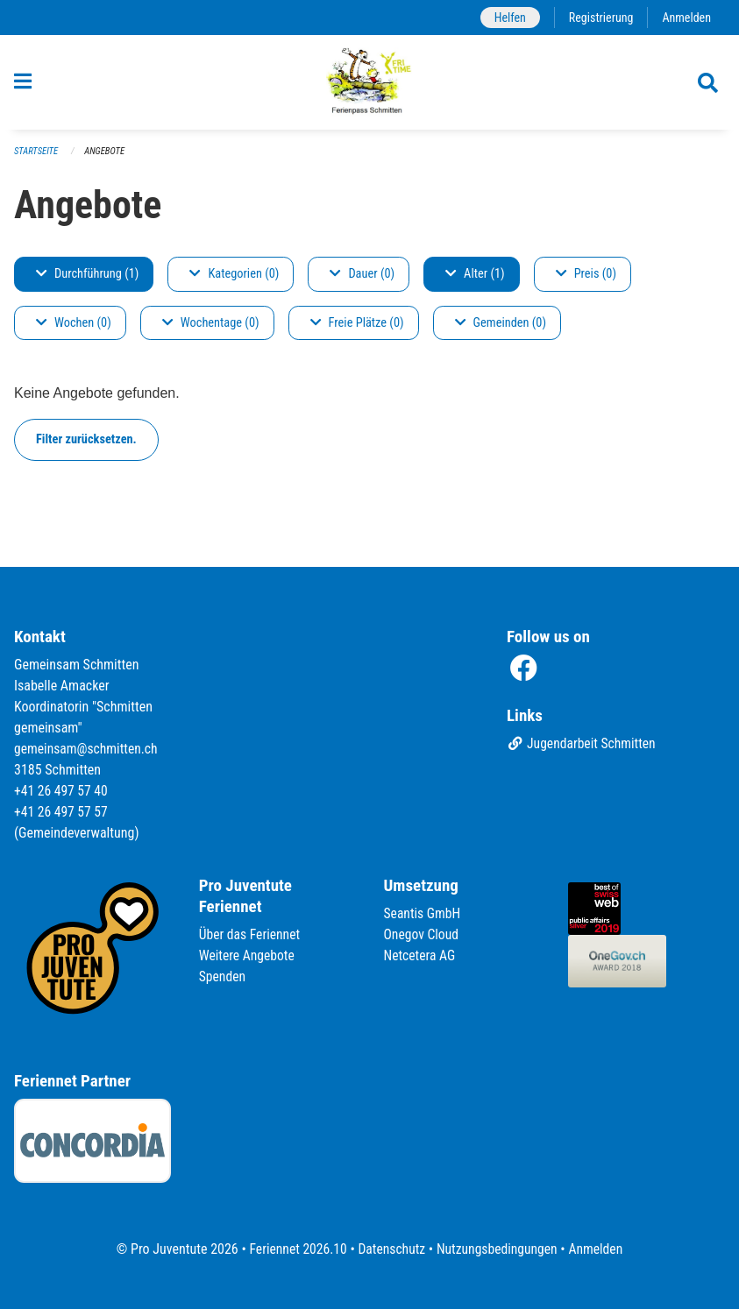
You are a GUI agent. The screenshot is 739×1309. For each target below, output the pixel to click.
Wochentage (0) (210, 329)
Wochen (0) (73, 329)
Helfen (506, 17)
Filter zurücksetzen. (86, 446)
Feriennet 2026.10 (295, 1249)
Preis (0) (586, 280)
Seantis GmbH (423, 913)
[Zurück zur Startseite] (369, 86)
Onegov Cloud (422, 934)
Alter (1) (475, 280)
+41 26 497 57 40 (62, 790)
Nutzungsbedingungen (498, 1249)
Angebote (106, 158)
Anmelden (686, 17)
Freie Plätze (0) (357, 329)
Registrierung (599, 17)
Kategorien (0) (234, 280)
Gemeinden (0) (500, 329)
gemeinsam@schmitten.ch (87, 748)
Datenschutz (390, 1249)
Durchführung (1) (87, 280)
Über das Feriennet (250, 934)
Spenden (223, 976)
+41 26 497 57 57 (62, 811)
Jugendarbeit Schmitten (583, 744)
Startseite (37, 158)
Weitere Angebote (248, 955)
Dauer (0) (362, 280)
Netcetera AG (421, 955)
